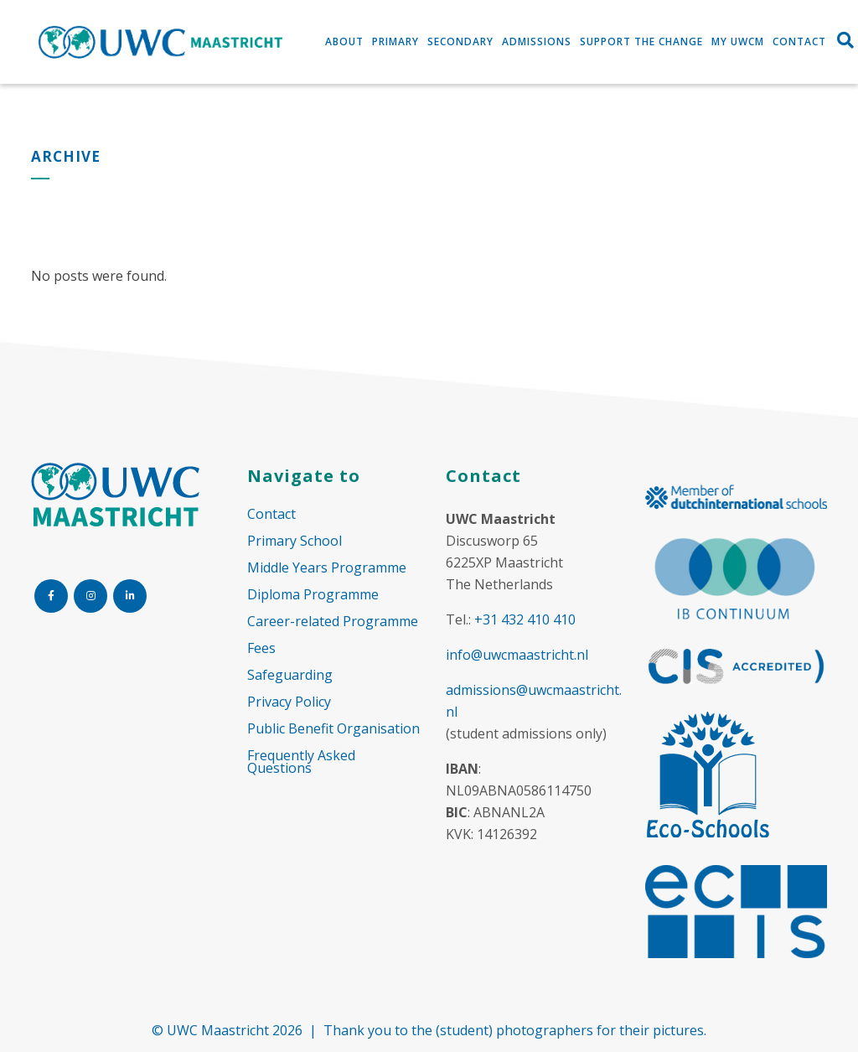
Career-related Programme (332, 621)
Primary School (294, 541)
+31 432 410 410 (525, 619)
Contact (271, 514)
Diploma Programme (313, 594)
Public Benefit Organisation (333, 729)
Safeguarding (290, 675)
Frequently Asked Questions (301, 762)
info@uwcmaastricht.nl (517, 654)
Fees (261, 648)
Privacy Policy (289, 702)
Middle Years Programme (326, 568)
